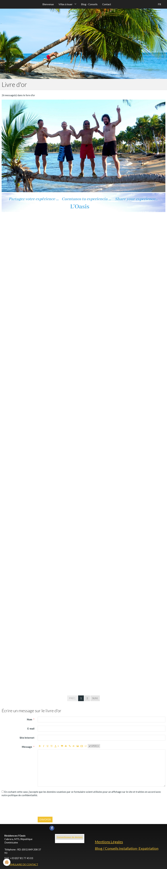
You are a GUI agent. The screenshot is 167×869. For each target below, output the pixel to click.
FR (159, 4)
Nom (29, 719)
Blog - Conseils (89, 4)
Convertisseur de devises (70, 837)
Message (27, 746)
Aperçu (94, 746)
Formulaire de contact (22, 864)
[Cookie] (7, 862)
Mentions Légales (109, 842)
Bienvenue (48, 4)
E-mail (30, 728)
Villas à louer (66, 4)
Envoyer (45, 819)
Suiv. (95, 698)
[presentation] (62, 807)
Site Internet (27, 737)
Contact (107, 4)
